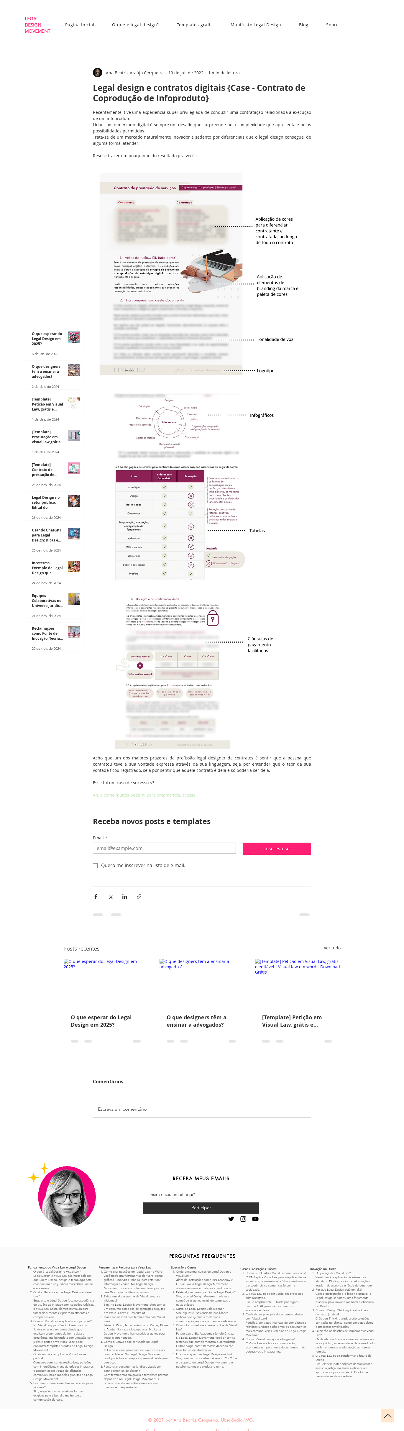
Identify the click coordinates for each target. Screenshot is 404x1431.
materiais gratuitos (146, 1333)
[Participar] (201, 1208)
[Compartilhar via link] (139, 896)
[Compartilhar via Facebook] (95, 896)
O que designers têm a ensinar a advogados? (196, 1021)
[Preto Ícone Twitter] (231, 1219)
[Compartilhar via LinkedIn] (124, 896)
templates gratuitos (152, 1309)
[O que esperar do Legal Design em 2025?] (106, 983)
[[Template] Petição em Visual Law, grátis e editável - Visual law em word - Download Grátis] (297, 983)
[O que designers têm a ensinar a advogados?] (202, 983)
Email (100, 837)
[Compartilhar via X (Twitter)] (110, 896)
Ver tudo (332, 948)
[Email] (162, 848)
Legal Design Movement (131, 1305)
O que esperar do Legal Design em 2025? (101, 1021)
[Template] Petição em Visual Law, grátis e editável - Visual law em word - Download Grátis (294, 1021)
